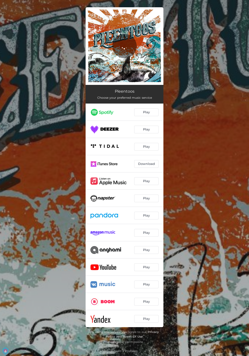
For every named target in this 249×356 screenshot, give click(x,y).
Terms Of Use (133, 336)
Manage (110, 342)
